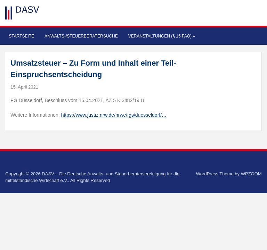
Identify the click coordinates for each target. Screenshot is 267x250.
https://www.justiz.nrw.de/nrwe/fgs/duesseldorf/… (114, 115)
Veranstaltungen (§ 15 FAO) (161, 36)
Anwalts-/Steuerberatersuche (81, 36)
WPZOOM (251, 173)
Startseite (21, 36)
